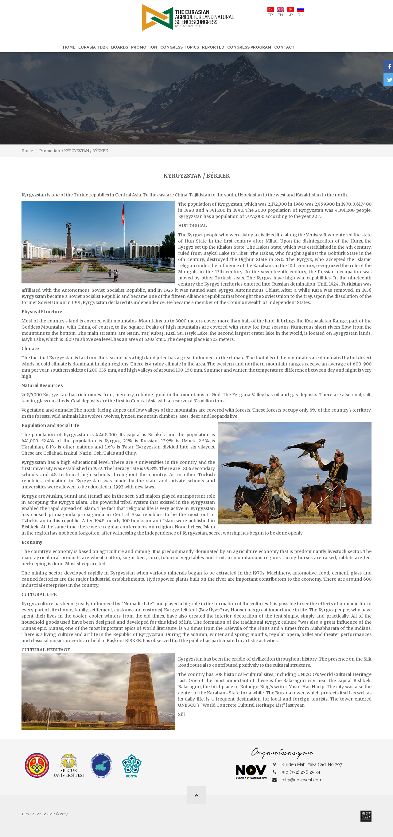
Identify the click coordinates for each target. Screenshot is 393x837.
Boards (119, 47)
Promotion (144, 47)
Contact (284, 47)
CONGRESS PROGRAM (249, 47)
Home (69, 47)
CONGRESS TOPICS (179, 47)
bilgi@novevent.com (302, 779)
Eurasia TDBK (93, 47)
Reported (213, 47)
